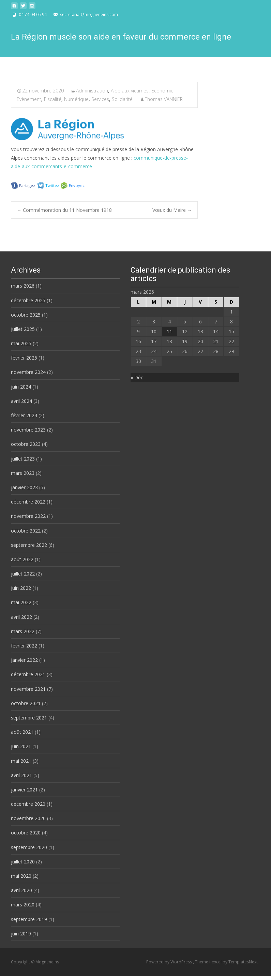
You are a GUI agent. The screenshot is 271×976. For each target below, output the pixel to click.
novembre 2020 (28, 818)
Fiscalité (52, 99)
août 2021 (22, 732)
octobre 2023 (26, 444)
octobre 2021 (26, 703)
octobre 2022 (26, 530)
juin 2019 (21, 933)
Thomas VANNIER (164, 99)
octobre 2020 (26, 832)
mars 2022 (22, 631)
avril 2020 (21, 890)
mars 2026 (22, 285)
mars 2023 (22, 473)
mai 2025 (21, 343)
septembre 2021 (29, 717)
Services (100, 99)
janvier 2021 (24, 789)
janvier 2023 (24, 487)
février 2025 (24, 357)
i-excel (216, 962)
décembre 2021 (28, 674)
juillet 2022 (23, 573)
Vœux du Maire (172, 210)
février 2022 (24, 645)
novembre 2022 (28, 516)
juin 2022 (21, 588)
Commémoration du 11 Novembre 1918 (64, 210)
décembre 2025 (28, 300)
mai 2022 (21, 602)
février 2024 (24, 415)
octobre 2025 (26, 314)
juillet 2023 (23, 458)
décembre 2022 (28, 501)
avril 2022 (21, 617)
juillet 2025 (23, 329)
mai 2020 (21, 876)
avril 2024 (21, 401)
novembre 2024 (28, 372)
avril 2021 (21, 775)
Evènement (29, 99)
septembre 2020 (29, 847)
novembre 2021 (28, 689)
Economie (162, 90)
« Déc (137, 377)
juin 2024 (21, 386)
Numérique (76, 99)
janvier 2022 (24, 660)
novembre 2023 (28, 429)
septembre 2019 (29, 919)
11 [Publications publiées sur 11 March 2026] (169, 331)
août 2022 (22, 559)
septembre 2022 (29, 545)
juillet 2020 (23, 861)
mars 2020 (22, 904)
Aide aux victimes (130, 90)
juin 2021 (21, 746)
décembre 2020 (28, 804)
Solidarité (122, 99)
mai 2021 (21, 761)
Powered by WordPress (169, 962)
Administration (92, 90)
